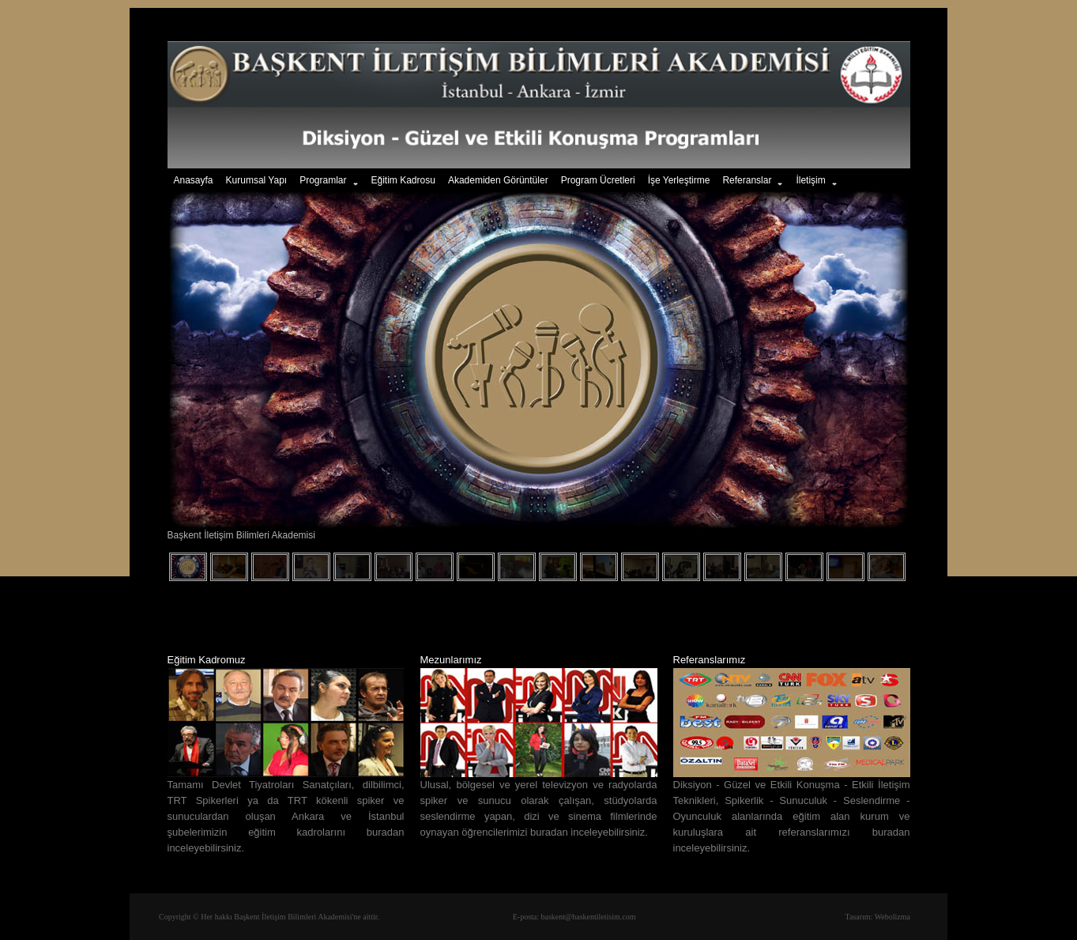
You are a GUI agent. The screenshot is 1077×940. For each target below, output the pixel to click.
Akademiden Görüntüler (498, 180)
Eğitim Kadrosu (403, 180)
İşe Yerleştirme (679, 180)
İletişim (817, 181)
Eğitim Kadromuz (207, 660)
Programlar (329, 181)
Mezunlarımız (451, 660)
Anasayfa (193, 180)
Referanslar (753, 181)
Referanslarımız (709, 660)
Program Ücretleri (598, 180)
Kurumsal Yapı (257, 180)
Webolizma (892, 916)
